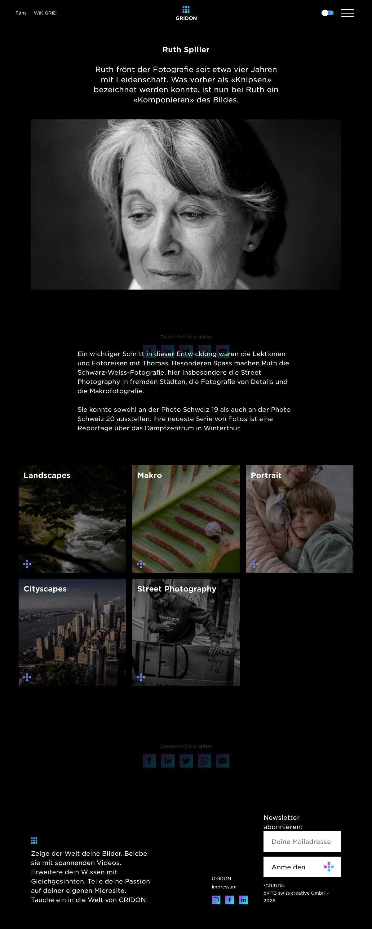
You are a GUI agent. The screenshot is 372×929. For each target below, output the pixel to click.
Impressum (224, 886)
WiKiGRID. (46, 12)
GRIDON (221, 878)
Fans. (22, 12)
